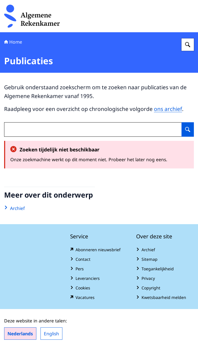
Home (13, 42)
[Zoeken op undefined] (188, 129)
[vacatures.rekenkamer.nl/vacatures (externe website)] (99, 297)
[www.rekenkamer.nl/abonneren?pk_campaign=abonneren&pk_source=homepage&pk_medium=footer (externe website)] (99, 250)
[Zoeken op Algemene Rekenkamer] (188, 44)
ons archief (168, 108)
